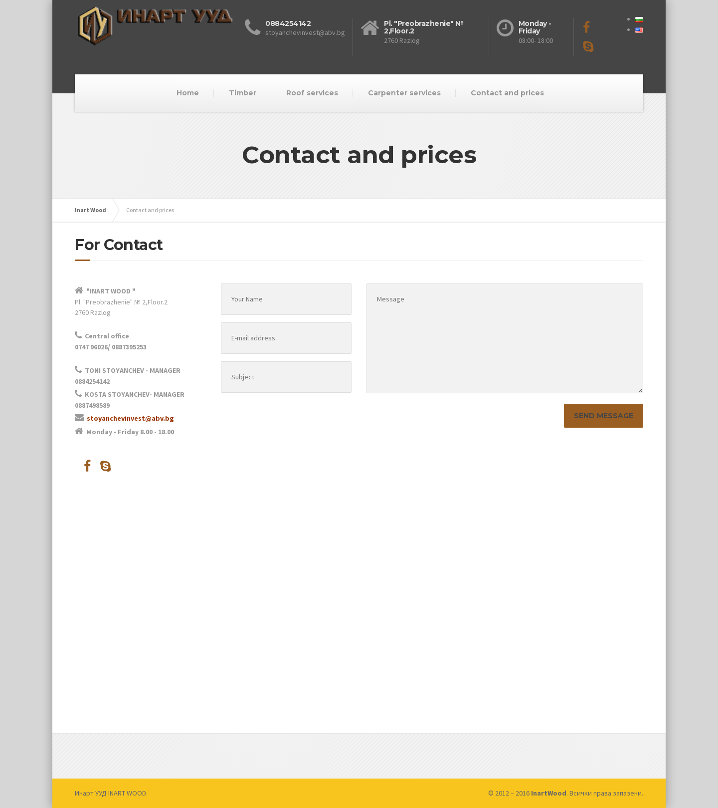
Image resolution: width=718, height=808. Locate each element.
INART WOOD (127, 793)
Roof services (312, 92)
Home (188, 92)
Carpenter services (404, 92)
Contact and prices (507, 92)
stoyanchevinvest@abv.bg (130, 418)
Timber (242, 92)
